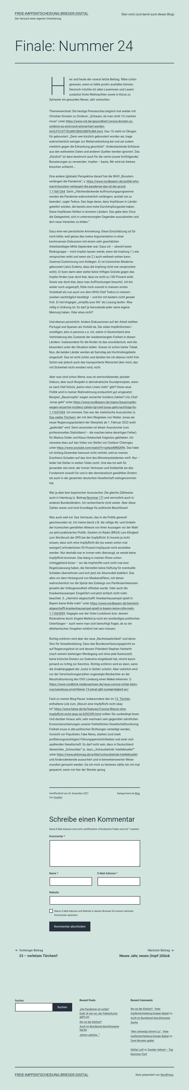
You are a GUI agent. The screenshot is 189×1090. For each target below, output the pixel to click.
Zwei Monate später (142, 1040)
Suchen (19, 1000)
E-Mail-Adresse (107, 873)
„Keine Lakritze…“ (90, 1034)
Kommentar (57, 836)
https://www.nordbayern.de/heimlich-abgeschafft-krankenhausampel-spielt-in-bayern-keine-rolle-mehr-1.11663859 (94, 608)
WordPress (166, 1074)
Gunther (58, 797)
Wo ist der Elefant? (91, 1021)
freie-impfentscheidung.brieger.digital (51, 13)
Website (54, 892)
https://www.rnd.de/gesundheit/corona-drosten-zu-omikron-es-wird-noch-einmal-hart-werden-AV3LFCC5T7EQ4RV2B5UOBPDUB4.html (91, 126)
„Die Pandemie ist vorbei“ (94, 1009)
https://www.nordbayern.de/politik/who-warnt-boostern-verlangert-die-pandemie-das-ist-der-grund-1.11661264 (94, 186)
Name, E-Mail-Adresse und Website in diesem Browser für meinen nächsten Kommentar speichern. (93, 913)
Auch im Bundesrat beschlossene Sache (99, 1028)
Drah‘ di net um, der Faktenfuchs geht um (99, 1015)
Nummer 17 (94, 497)
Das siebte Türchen (62, 417)
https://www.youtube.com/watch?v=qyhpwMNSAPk (91, 447)
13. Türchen (122, 699)
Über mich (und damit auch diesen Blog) (147, 14)
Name (53, 873)
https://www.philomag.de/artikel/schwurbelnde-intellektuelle (96, 754)
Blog (137, 793)
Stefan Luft (137, 1049)
